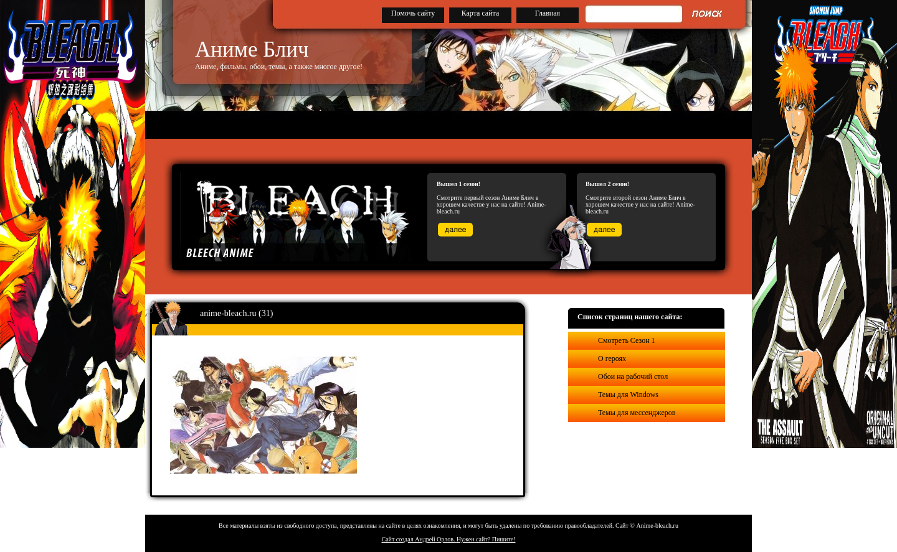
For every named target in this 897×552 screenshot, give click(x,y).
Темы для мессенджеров (636, 412)
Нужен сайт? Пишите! (486, 539)
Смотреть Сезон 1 (626, 340)
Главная (547, 13)
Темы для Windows (628, 394)
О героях (612, 358)
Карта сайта (481, 13)
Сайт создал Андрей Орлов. (419, 539)
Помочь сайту (413, 13)
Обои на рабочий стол (633, 376)
